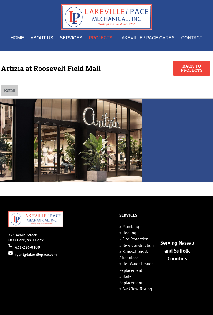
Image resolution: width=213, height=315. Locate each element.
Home (17, 37)
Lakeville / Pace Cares (147, 37)
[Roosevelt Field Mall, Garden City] (177, 140)
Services (71, 37)
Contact (191, 37)
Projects (100, 37)
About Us (42, 37)
